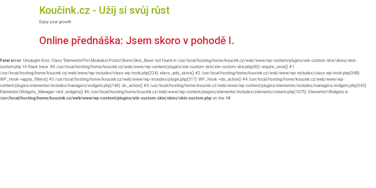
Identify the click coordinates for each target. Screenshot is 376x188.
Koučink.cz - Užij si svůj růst (104, 10)
